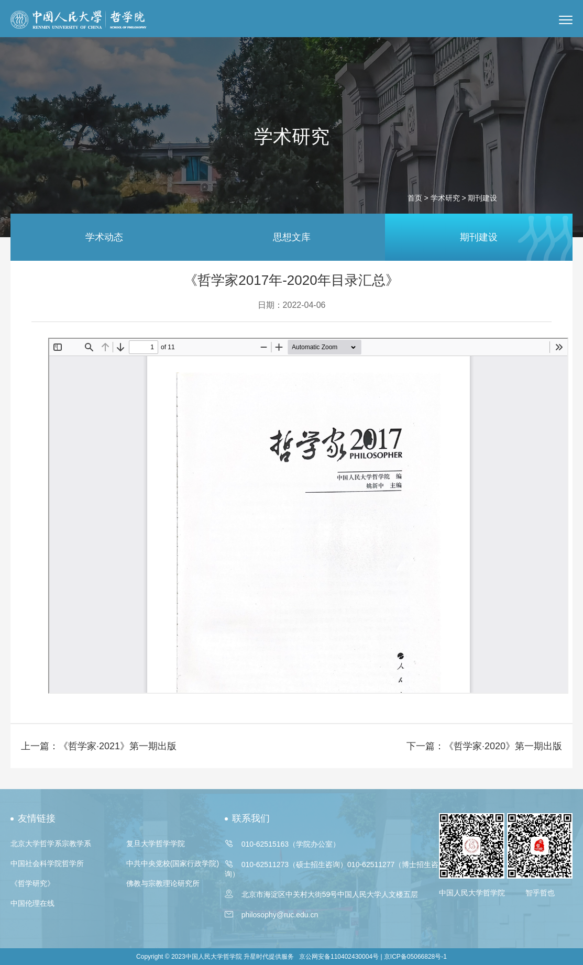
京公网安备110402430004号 (339, 956)
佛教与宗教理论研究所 (163, 883)
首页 (415, 198)
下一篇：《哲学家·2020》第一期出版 (484, 746)
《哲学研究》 (32, 883)
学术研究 (445, 198)
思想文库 (292, 237)
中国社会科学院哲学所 (47, 863)
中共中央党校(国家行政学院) (172, 863)
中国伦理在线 (32, 903)
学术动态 (104, 237)
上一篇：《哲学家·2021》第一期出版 (99, 746)
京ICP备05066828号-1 (415, 956)
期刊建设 (479, 237)
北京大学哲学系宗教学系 (50, 843)
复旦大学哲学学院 (155, 843)
